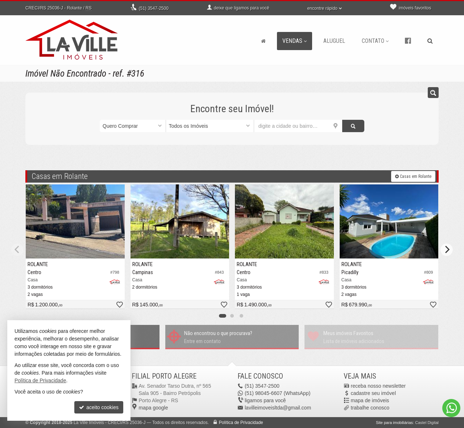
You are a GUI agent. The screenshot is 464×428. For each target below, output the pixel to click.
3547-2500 (154, 8)
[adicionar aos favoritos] (119, 305)
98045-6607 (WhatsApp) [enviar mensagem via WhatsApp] (277, 393)
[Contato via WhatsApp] (451, 408)
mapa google (153, 408)
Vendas (294, 40)
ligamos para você (265, 400)
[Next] (446, 250)
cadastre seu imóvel (373, 393)
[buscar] (353, 126)
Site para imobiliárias (394, 422)
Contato (375, 40)
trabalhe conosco (370, 408)
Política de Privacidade (241, 422)
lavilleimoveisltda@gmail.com (278, 408)
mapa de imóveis (370, 400)
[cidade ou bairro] (298, 126)
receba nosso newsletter (378, 386)
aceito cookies (99, 407)
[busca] (430, 41)
